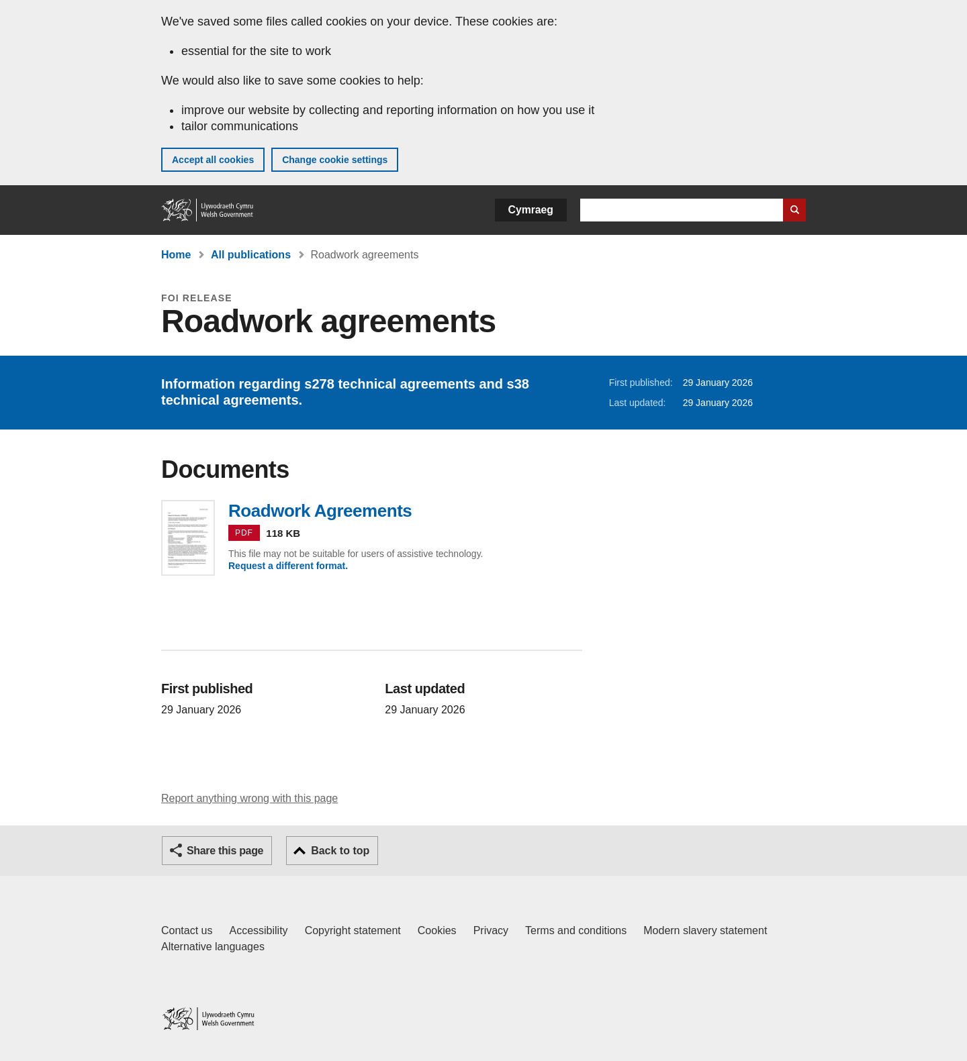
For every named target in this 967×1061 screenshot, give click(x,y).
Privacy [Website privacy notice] (490, 930)
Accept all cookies (213, 159)
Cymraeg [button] (530, 209)
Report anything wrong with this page (249, 798)
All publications (251, 254)
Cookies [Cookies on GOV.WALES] (437, 930)
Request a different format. (288, 565)
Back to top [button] (340, 850)
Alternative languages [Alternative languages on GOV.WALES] (213, 946)
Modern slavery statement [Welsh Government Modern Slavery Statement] (705, 930)
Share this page (225, 850)
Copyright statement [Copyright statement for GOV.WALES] (353, 930)
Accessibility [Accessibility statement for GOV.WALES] (258, 930)
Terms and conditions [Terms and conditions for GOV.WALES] (576, 930)
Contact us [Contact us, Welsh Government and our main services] (186, 930)
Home (176, 254)
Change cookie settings (334, 159)
